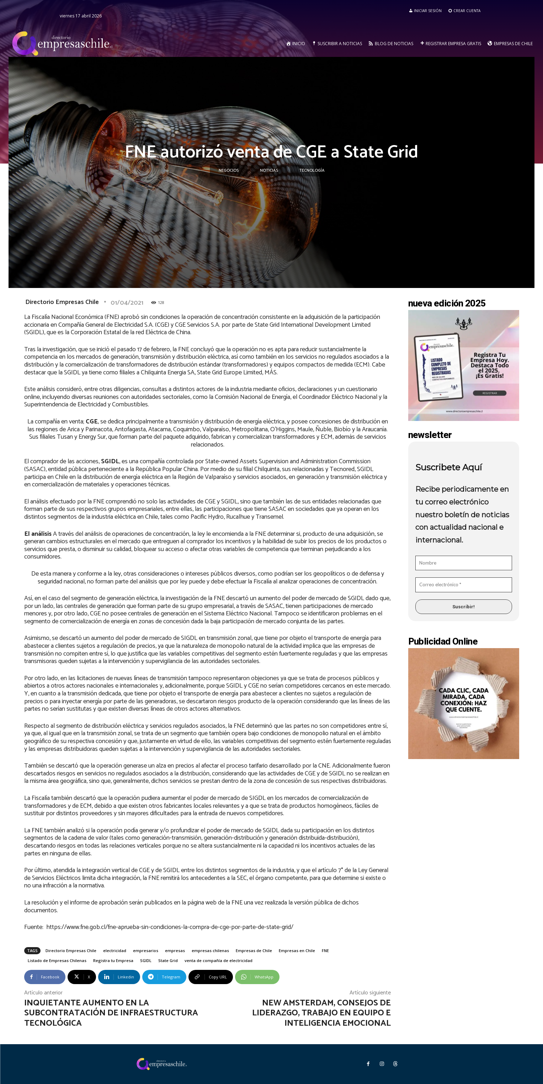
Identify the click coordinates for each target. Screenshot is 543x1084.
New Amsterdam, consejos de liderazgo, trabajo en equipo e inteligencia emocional (321, 1013)
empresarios (145, 950)
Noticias (269, 170)
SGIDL (145, 960)
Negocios (228, 170)
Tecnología (312, 170)
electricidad (114, 950)
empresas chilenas (210, 950)
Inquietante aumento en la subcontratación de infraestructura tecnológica (111, 1013)
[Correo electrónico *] (463, 584)
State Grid (168, 960)
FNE (325, 950)
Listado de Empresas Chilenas (57, 960)
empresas (175, 950)
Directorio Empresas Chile (62, 302)
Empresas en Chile (297, 950)
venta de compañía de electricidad (218, 960)
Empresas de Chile (254, 950)
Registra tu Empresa (113, 960)
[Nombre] (463, 563)
